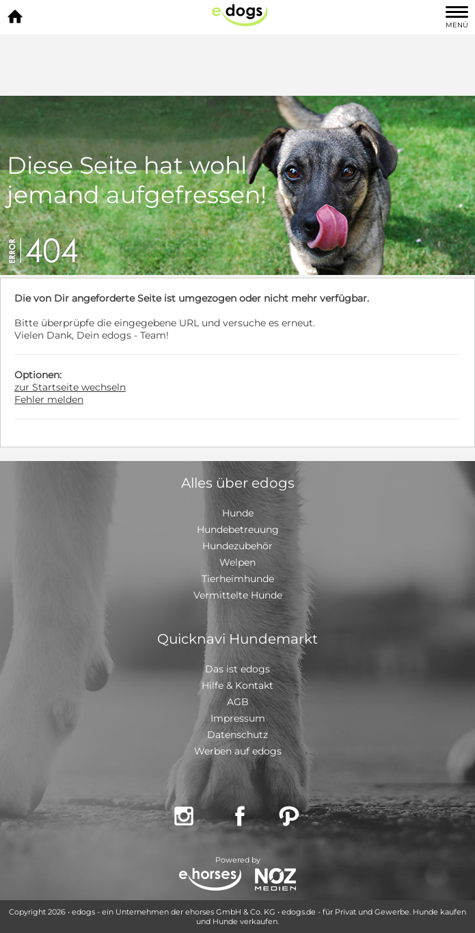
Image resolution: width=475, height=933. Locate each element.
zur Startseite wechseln (70, 387)
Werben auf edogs (238, 751)
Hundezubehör (237, 546)
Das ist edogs (237, 669)
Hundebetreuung (238, 529)
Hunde (238, 513)
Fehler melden (48, 399)
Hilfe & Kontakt (237, 685)
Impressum (238, 718)
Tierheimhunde (238, 579)
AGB (238, 702)
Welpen (237, 562)
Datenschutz (237, 734)
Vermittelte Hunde (237, 595)
